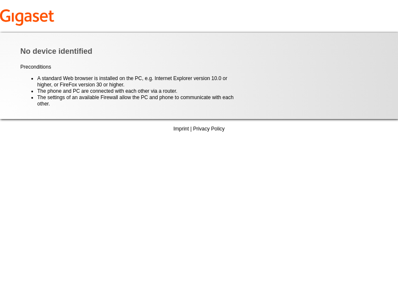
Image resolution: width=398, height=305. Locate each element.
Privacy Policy (209, 129)
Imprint (181, 129)
